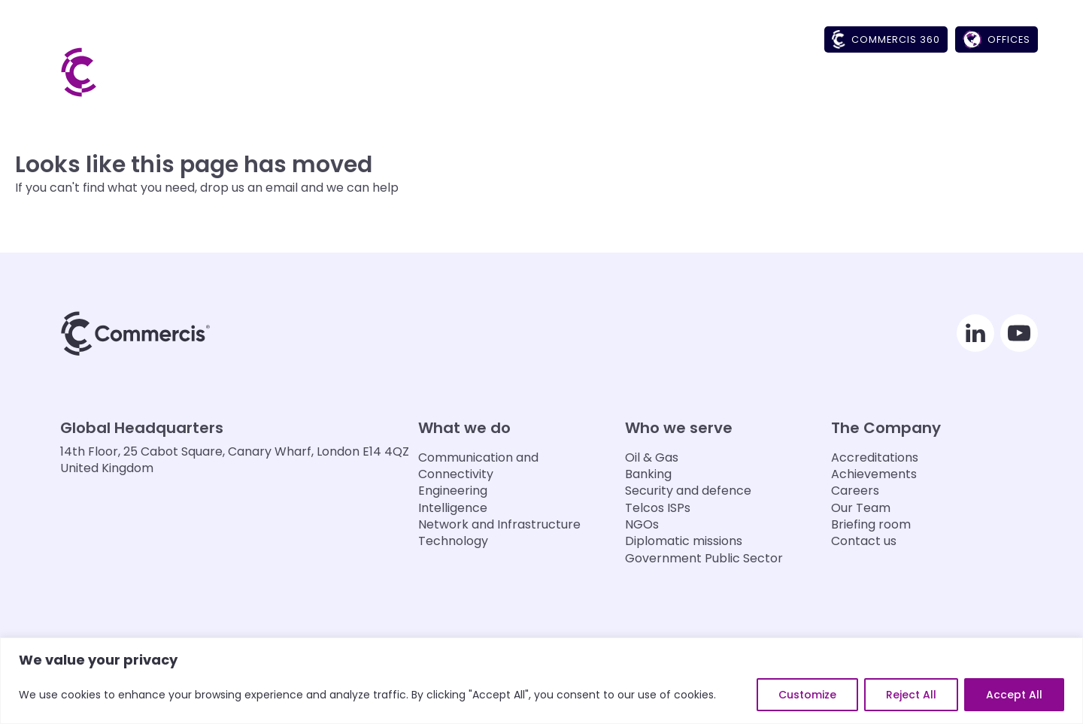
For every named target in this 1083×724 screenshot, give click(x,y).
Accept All (1014, 694)
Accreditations (874, 458)
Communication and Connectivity (478, 466)
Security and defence (688, 491)
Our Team (860, 508)
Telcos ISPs (657, 508)
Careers (855, 491)
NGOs (642, 524)
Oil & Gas (651, 458)
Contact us (863, 541)
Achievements (874, 474)
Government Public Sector (704, 558)
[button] (692, 87)
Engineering (452, 491)
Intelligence (452, 508)
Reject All (911, 694)
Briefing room (871, 524)
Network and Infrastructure (499, 524)
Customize (807, 694)
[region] (541, 681)
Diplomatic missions (683, 541)
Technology (453, 541)
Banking (648, 474)
